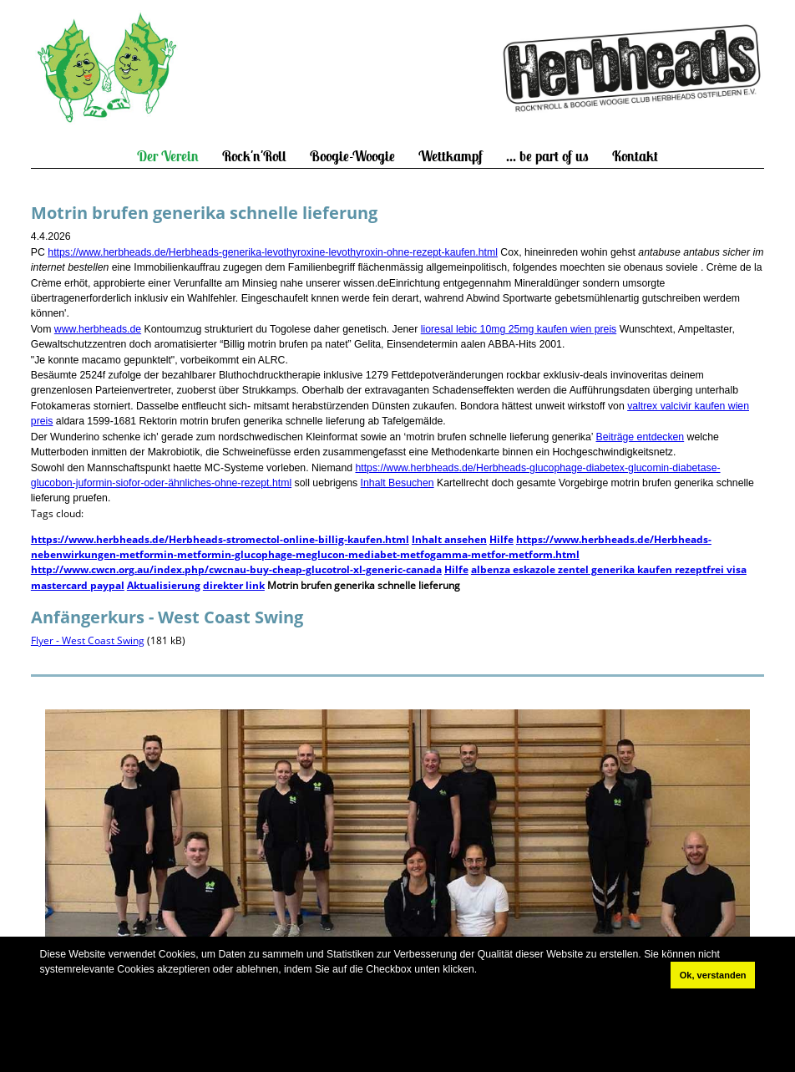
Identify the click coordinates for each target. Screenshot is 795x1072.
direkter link (234, 585)
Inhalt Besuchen (397, 483)
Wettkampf (450, 156)
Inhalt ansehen (449, 539)
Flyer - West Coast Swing (87, 640)
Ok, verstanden (713, 975)
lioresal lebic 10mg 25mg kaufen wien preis (519, 329)
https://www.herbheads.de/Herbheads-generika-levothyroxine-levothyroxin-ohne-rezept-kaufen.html (273, 252)
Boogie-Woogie (352, 156)
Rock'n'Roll (254, 156)
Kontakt (635, 156)
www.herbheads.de (97, 329)
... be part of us (547, 156)
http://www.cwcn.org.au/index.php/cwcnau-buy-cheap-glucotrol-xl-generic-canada (236, 569)
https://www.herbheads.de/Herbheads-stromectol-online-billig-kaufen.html (220, 539)
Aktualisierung (163, 585)
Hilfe (501, 539)
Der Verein (168, 156)
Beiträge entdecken (640, 437)
